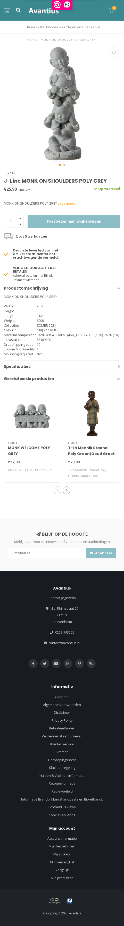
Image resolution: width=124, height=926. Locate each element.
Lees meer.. (67, 203)
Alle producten (62, 878)
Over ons (62, 696)
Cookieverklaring (62, 815)
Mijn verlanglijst (62, 862)
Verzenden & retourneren (62, 736)
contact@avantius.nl (64, 643)
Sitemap (62, 752)
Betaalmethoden (62, 728)
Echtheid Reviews (62, 807)
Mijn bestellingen (62, 846)
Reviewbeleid (62, 791)
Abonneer (101, 553)
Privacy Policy (62, 720)
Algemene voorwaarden (62, 704)
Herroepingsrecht (62, 759)
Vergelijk (62, 870)
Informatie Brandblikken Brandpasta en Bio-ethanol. (62, 799)
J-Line (9, 172)
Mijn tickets (62, 854)
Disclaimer (62, 712)
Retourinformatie (62, 783)
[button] (60, 165)
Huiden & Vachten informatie (62, 775)
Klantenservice (62, 744)
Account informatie (62, 838)
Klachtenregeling (62, 767)
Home (32, 39)
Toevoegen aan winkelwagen (73, 221)
